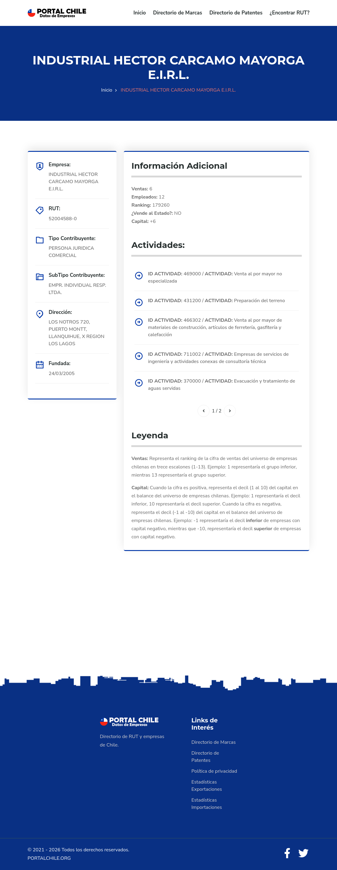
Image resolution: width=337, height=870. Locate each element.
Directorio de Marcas (177, 12)
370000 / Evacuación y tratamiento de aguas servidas (221, 385)
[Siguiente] (230, 411)
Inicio (139, 12)
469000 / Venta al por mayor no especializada (215, 277)
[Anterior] (204, 411)
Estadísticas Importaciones (207, 804)
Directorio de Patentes (235, 12)
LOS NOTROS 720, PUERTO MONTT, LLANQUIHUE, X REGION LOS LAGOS (77, 333)
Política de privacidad (214, 771)
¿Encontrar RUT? (289, 12)
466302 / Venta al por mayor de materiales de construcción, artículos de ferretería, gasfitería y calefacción (215, 327)
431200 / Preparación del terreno (216, 300)
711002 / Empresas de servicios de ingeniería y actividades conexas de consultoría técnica (218, 358)
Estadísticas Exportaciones (207, 786)
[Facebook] (287, 853)
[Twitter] (304, 853)
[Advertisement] (168, 626)
